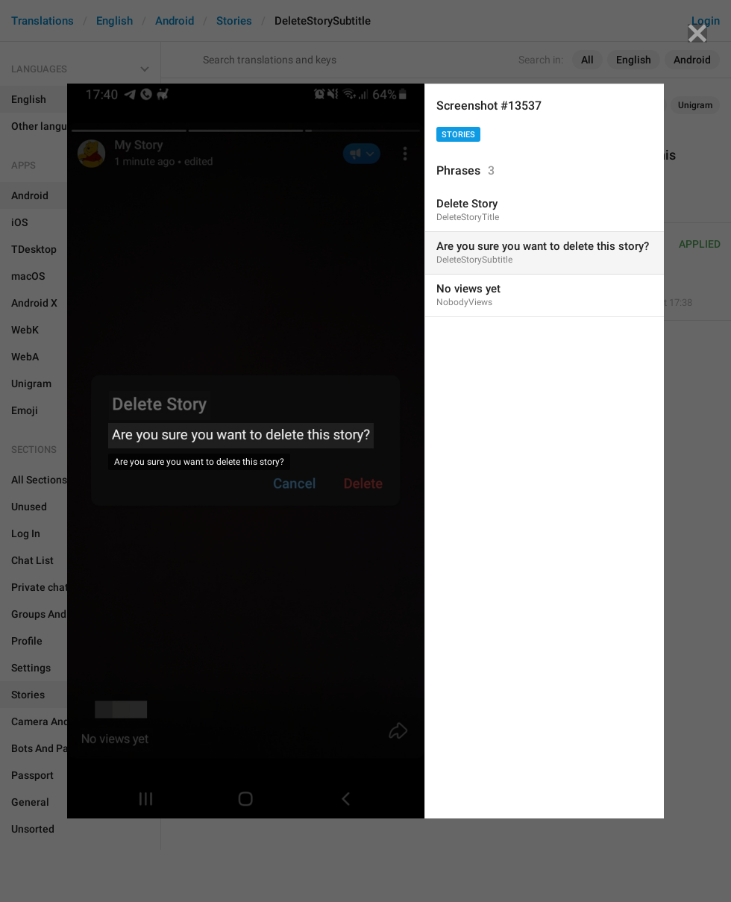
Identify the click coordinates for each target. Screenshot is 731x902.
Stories (458, 135)
